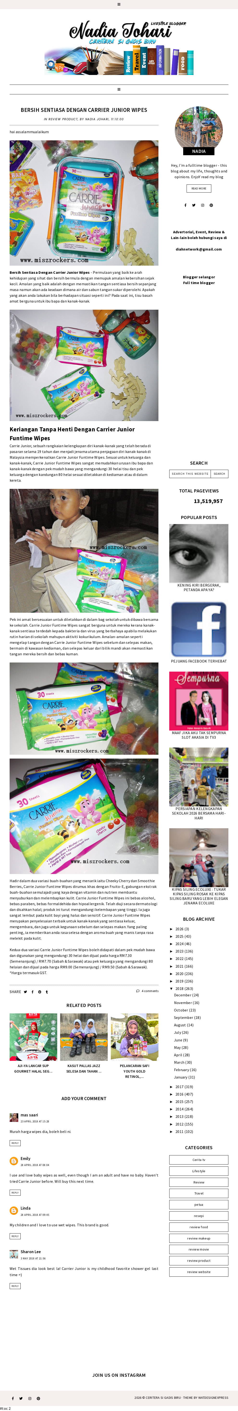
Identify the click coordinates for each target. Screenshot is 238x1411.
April (178, 1054)
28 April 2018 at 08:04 (35, 1165)
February (182, 1069)
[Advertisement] (198, 378)
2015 (179, 1101)
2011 (179, 1131)
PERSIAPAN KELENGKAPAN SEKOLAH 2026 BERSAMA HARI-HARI (199, 813)
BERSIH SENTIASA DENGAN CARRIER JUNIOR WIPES (84, 109)
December (183, 995)
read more (199, 188)
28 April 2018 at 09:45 (35, 1215)
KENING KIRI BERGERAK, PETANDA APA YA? (198, 587)
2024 (179, 943)
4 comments (147, 991)
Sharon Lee (31, 1251)
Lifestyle (199, 1171)
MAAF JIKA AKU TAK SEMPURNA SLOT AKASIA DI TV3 (199, 735)
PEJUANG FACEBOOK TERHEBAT (199, 661)
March (179, 1062)
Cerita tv (199, 1160)
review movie (199, 1249)
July (178, 1032)
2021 (179, 966)
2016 (179, 1094)
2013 (179, 1116)
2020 (179, 973)
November (183, 1002)
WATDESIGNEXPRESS (213, 1397)
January (181, 1077)
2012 (179, 1124)
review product (63, 119)
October (181, 1010)
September (184, 1017)
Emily (26, 1158)
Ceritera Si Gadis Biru (163, 1397)
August (180, 1025)
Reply (15, 1143)
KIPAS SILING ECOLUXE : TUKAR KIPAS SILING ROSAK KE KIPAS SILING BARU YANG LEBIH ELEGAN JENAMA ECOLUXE (199, 896)
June (178, 1040)
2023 (179, 951)
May (178, 1047)
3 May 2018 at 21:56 (33, 1258)
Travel (199, 1193)
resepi (199, 1216)
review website (199, 1272)
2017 (179, 1086)
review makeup (198, 1238)
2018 (179, 988)
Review (199, 1182)
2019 (179, 981)
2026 (179, 928)
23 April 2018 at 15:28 (35, 1121)
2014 (179, 1109)
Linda (26, 1208)
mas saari (29, 1115)
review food (199, 1227)
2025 (179, 936)
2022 (179, 958)
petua (198, 1204)
